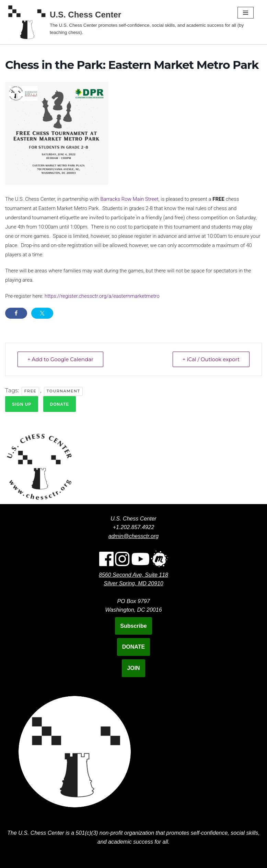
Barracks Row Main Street (129, 199)
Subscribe (133, 626)
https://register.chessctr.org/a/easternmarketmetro (102, 296)
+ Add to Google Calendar (60, 359)
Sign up (21, 404)
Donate (59, 404)
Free (30, 391)
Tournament (63, 391)
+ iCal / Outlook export (211, 359)
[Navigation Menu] (245, 13)
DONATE (133, 647)
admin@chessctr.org (133, 536)
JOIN (133, 668)
